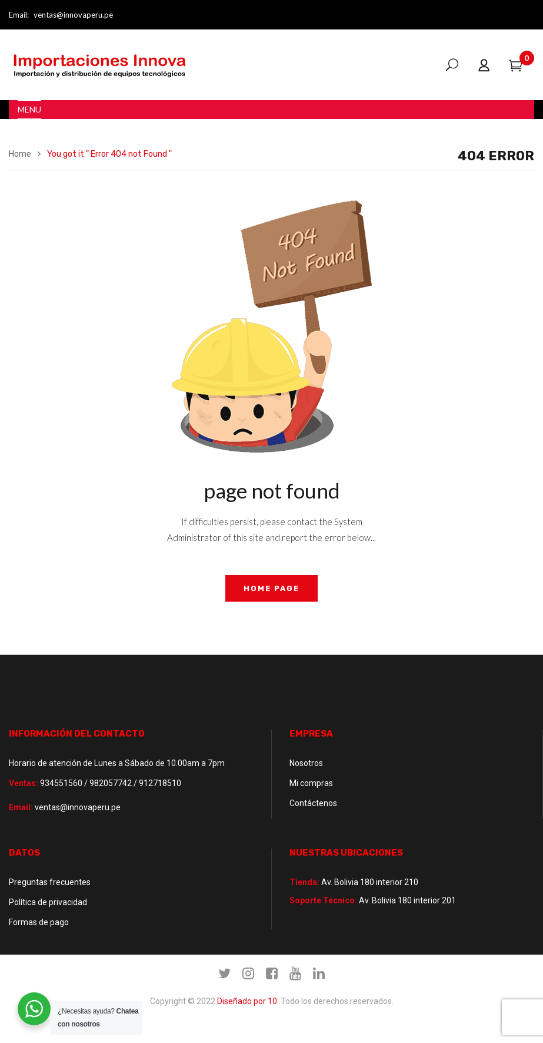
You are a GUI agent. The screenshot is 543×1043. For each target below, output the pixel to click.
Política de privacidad (48, 902)
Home (20, 154)
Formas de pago (39, 922)
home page (271, 588)
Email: (19, 14)
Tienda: (304, 882)
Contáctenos (313, 803)
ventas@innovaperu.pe (73, 14)
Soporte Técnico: (323, 900)
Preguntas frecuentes (50, 882)
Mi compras (311, 783)
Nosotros (306, 763)
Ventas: (23, 783)
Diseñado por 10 (247, 1001)
